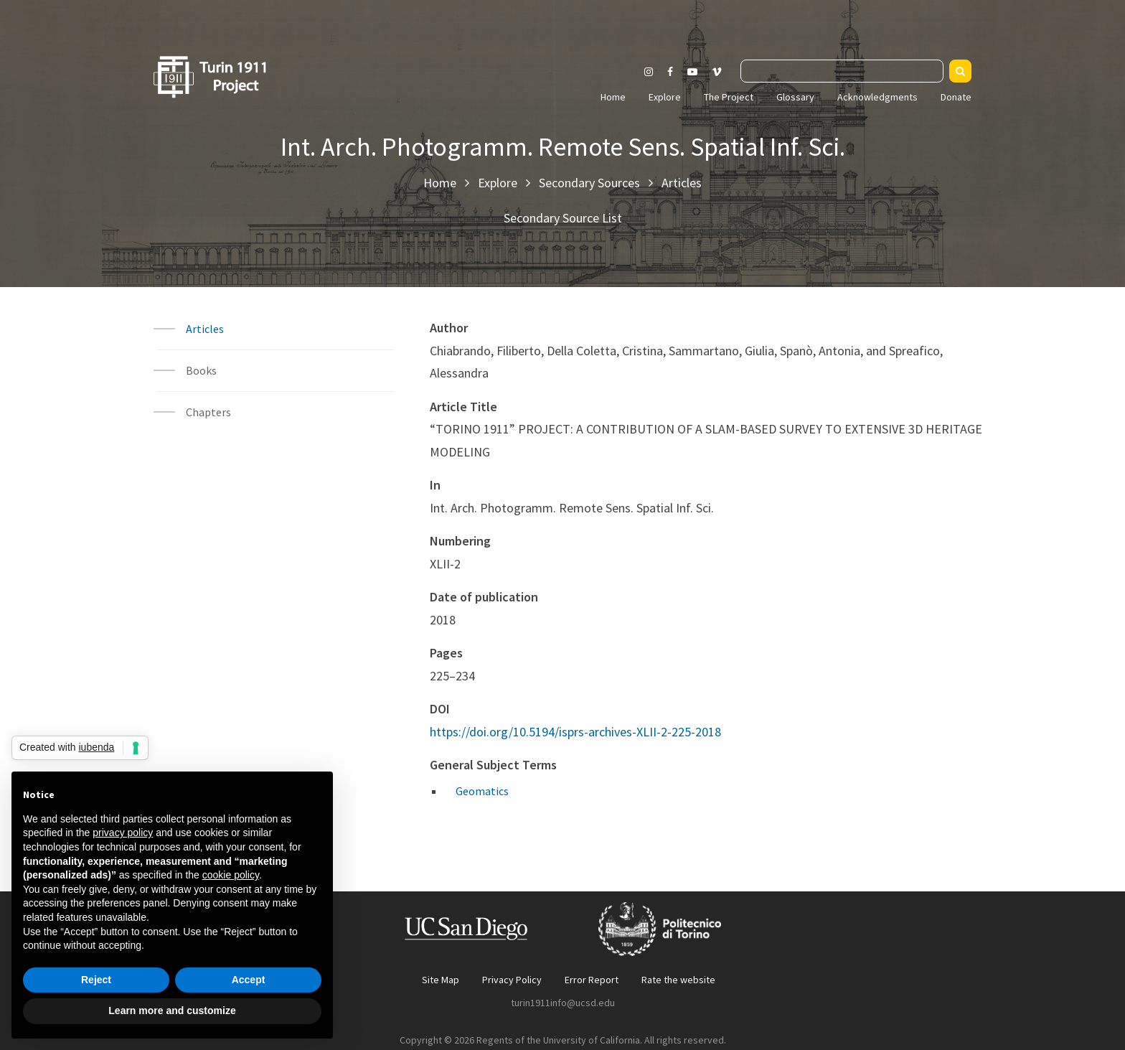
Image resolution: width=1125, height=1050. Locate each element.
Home (613, 96)
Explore (665, 96)
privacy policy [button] (123, 832)
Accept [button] (248, 979)
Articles (682, 182)
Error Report (591, 979)
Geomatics (482, 791)
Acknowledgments (877, 96)
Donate (956, 96)
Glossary (795, 96)
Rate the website (678, 979)
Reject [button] (96, 979)
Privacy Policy (512, 979)
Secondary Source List (563, 218)
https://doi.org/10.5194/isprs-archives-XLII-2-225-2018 (575, 731)
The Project (728, 96)
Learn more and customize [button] (171, 1010)
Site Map (440, 979)
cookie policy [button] (230, 875)
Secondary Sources (589, 182)
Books (201, 370)
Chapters (208, 412)
